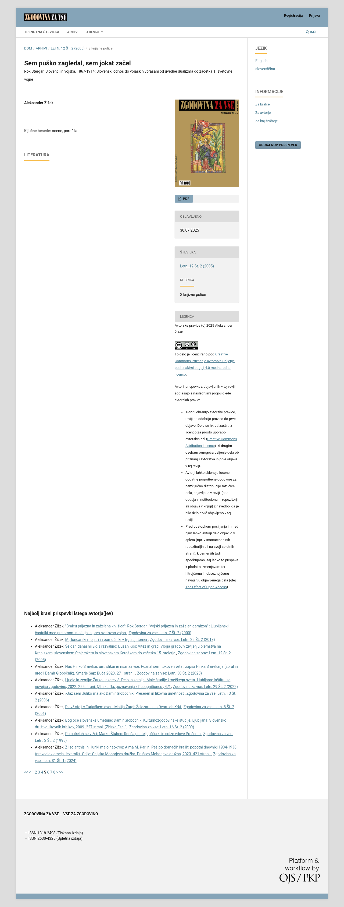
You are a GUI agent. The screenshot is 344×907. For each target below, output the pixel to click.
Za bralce (262, 104)
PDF (185, 199)
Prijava (314, 15)
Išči (311, 32)
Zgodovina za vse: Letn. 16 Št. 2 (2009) (161, 727)
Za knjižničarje (266, 121)
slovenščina (265, 69)
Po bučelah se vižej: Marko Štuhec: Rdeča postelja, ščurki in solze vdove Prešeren (133, 734)
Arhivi (41, 48)
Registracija (293, 15)
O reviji (92, 32)
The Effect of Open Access (206, 587)
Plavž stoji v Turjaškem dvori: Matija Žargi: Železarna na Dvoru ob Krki (123, 707)
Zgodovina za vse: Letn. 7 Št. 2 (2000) (159, 633)
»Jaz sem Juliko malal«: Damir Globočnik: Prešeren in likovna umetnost (125, 693)
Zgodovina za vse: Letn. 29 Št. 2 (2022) (205, 686)
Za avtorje (263, 113)
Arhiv (72, 32)
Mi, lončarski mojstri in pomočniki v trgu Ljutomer (107, 639)
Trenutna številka (41, 32)
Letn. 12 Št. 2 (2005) (68, 48)
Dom (28, 48)
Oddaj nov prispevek (278, 145)
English (261, 61)
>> (61, 772)
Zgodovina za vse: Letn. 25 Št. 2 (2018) (182, 639)
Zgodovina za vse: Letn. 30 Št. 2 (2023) (169, 673)
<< (26, 772)
